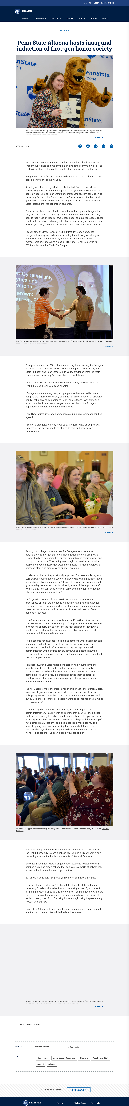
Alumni (40, 1064)
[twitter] (88, 146)
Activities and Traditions (64, 1058)
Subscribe (78, 1090)
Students (84, 1058)
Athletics (82, 19)
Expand (98, 137)
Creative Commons (49, 135)
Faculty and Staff (100, 1058)
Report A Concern (107, 3)
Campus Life (42, 1058)
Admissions (40, 19)
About (104, 19)
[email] (103, 146)
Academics (24, 19)
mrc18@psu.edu (72, 1047)
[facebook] (80, 146)
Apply (96, 3)
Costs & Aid (55, 19)
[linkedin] (96, 146)
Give (90, 3)
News (92, 19)
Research (70, 19)
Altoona (64, 31)
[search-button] (85, 3)
